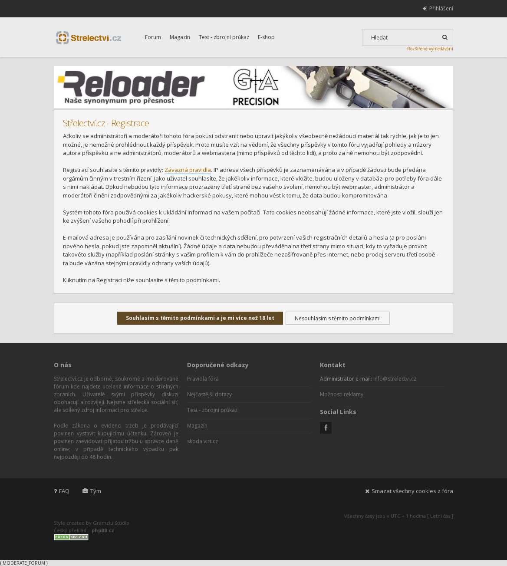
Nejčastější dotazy (209, 394)
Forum (153, 37)
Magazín (180, 37)
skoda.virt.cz (202, 441)
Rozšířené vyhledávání (430, 49)
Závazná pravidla (188, 170)
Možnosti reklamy (341, 394)
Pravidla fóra (203, 378)
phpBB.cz (103, 530)
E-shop (266, 37)
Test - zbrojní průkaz (224, 37)
